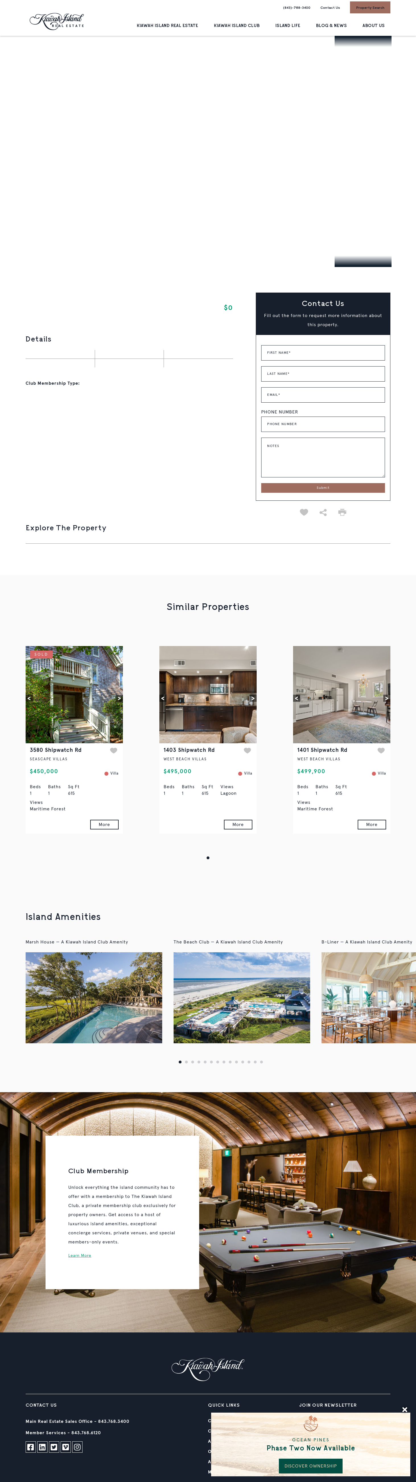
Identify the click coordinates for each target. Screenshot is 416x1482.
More (104, 824)
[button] (29, 698)
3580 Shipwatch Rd (56, 750)
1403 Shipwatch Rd (189, 750)
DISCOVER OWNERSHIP (311, 1466)
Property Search (370, 7)
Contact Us (330, 7)
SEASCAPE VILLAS (49, 759)
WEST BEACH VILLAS (185, 759)
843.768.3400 (113, 1421)
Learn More (79, 1256)
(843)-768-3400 (296, 7)
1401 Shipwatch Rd (322, 750)
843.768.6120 (86, 1433)
